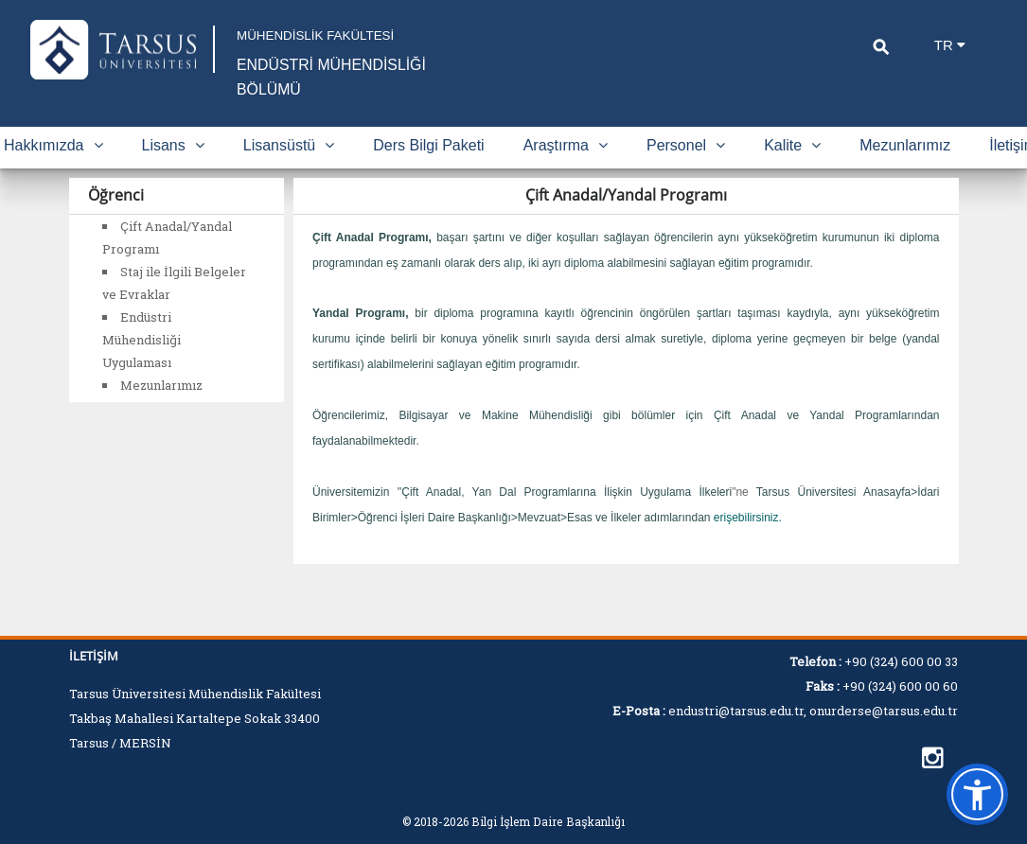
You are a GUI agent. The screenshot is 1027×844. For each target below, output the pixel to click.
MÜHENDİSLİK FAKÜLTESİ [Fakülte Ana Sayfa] (343, 35)
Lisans (173, 170)
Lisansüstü (289, 170)
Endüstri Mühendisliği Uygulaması (141, 364)
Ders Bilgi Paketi (428, 170)
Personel (685, 170)
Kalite (792, 170)
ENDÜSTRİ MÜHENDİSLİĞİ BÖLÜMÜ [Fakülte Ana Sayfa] (312, 89)
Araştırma (565, 170)
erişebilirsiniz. (748, 542)
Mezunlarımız (904, 170)
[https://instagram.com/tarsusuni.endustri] (932, 758)
